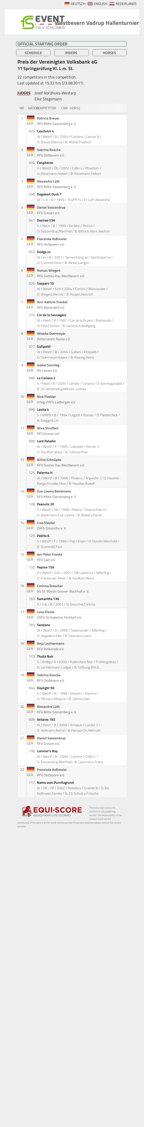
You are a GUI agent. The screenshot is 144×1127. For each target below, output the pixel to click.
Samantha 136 (48, 598)
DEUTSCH (78, 3)
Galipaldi (44, 346)
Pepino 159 (46, 567)
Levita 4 (43, 409)
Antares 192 (46, 719)
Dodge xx (44, 252)
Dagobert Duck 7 (49, 194)
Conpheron (45, 162)
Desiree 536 (46, 220)
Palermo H (45, 472)
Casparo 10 (46, 283)
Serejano (44, 625)
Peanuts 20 (46, 504)
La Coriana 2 (46, 378)
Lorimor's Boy (47, 751)
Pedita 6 (43, 535)
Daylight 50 (46, 688)
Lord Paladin (47, 441)
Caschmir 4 (46, 131)
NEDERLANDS (126, 3)
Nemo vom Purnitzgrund (55, 782)
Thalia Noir (45, 656)
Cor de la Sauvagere (52, 315)
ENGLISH (100, 3)
